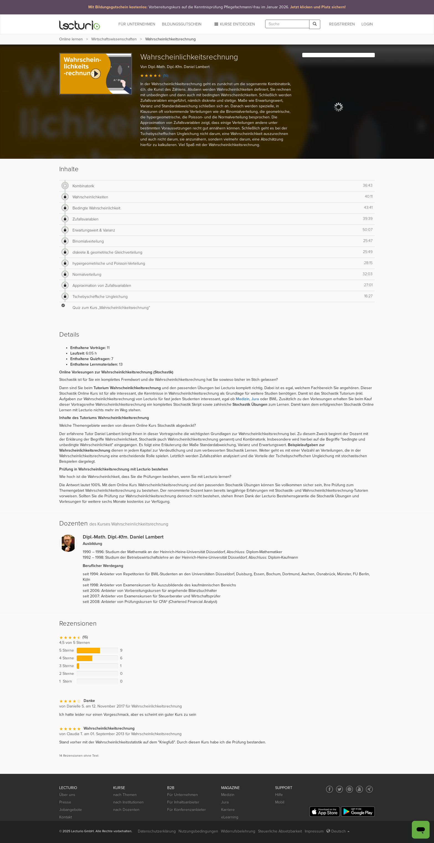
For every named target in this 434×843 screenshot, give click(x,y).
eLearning (229, 817)
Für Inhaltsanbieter (183, 802)
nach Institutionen (128, 802)
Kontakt (65, 817)
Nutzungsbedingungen (198, 831)
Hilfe (279, 794)
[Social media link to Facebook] (329, 789)
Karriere (228, 809)
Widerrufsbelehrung (238, 831)
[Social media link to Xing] (369, 789)
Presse (65, 802)
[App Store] (324, 811)
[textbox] (287, 24)
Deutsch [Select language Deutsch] (338, 831)
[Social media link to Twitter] (339, 789)
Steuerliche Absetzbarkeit (280, 831)
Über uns (67, 794)
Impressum (314, 831)
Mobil (279, 802)
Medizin (227, 794)
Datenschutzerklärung (157, 831)
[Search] (314, 24)
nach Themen (125, 794)
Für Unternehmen (182, 794)
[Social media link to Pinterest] (349, 789)
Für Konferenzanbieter (186, 809)
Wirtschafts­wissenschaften (114, 39)
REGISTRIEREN (342, 24)
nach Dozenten (126, 809)
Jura (225, 802)
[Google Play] (358, 811)
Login (367, 24)
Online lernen (71, 39)
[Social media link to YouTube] (359, 789)
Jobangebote (70, 809)
